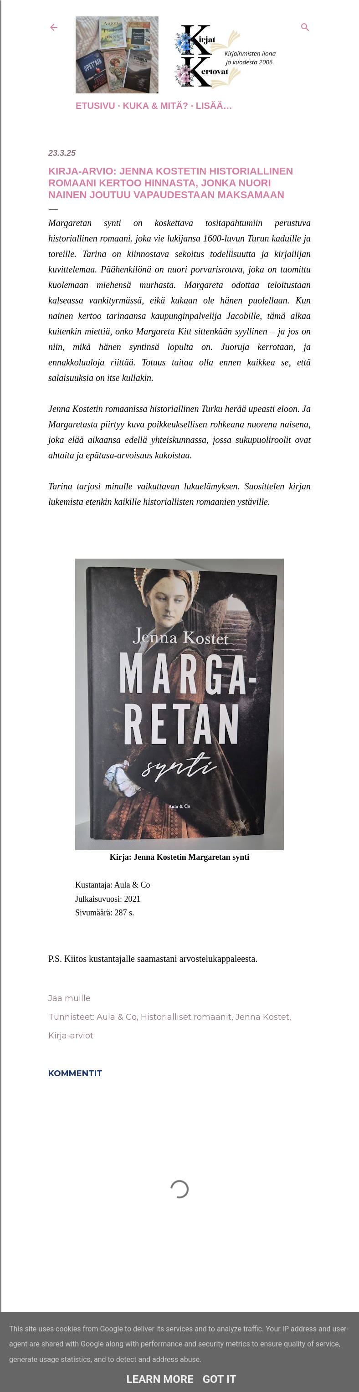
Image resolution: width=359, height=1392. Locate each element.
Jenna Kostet (262, 1017)
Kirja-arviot (70, 1036)
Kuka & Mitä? (155, 106)
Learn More (159, 1379)
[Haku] (305, 25)
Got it (219, 1379)
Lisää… (214, 106)
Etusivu (95, 106)
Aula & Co (117, 1017)
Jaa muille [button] (69, 998)
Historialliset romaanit (186, 1017)
